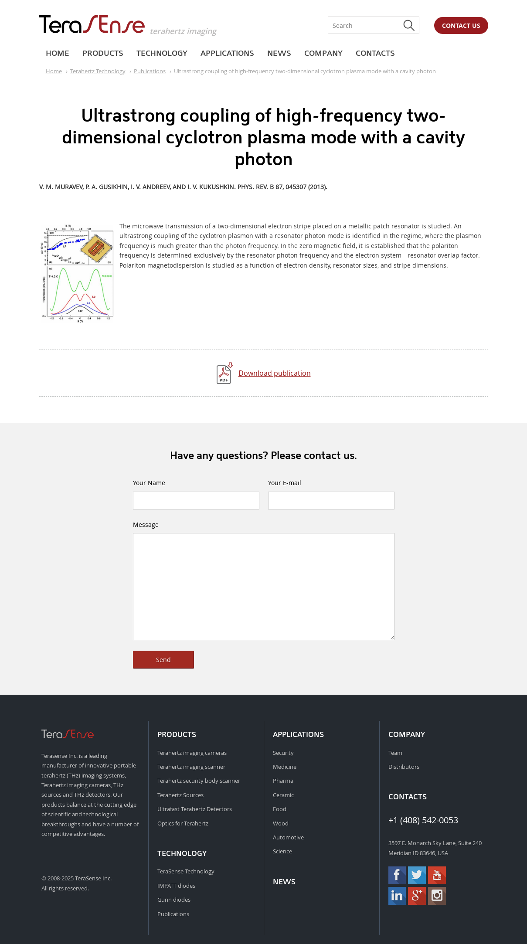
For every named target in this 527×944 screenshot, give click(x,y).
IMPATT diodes (176, 886)
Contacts (375, 53)
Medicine (284, 767)
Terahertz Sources (180, 795)
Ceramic (283, 795)
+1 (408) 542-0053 (423, 820)
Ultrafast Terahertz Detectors (194, 809)
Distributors (403, 767)
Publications (173, 914)
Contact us (461, 25)
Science (282, 851)
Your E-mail (284, 483)
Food (279, 809)
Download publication (274, 373)
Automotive (288, 837)
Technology (161, 53)
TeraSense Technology (185, 871)
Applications (227, 53)
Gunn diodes (173, 899)
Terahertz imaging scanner (191, 767)
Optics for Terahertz (182, 823)
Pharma (283, 780)
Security (283, 753)
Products (102, 53)
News (279, 53)
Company (323, 53)
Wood (281, 823)
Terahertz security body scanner (198, 780)
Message (146, 524)
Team (395, 753)
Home (57, 53)
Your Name (149, 483)
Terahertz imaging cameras (192, 753)
